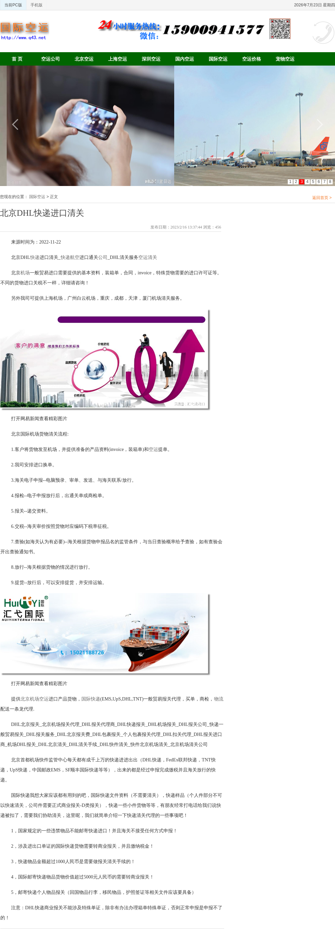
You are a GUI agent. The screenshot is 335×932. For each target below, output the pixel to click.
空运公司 (50, 59)
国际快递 (90, 699)
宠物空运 (285, 59)
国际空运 (218, 59)
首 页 (17, 59)
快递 (35, 257)
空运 (153, 449)
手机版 (36, 5)
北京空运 (84, 59)
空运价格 (251, 59)
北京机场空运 (34, 699)
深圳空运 (151, 59)
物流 (218, 699)
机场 (25, 272)
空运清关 (147, 257)
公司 (103, 257)
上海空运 (117, 59)
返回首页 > (322, 197)
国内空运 (184, 59)
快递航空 (70, 257)
